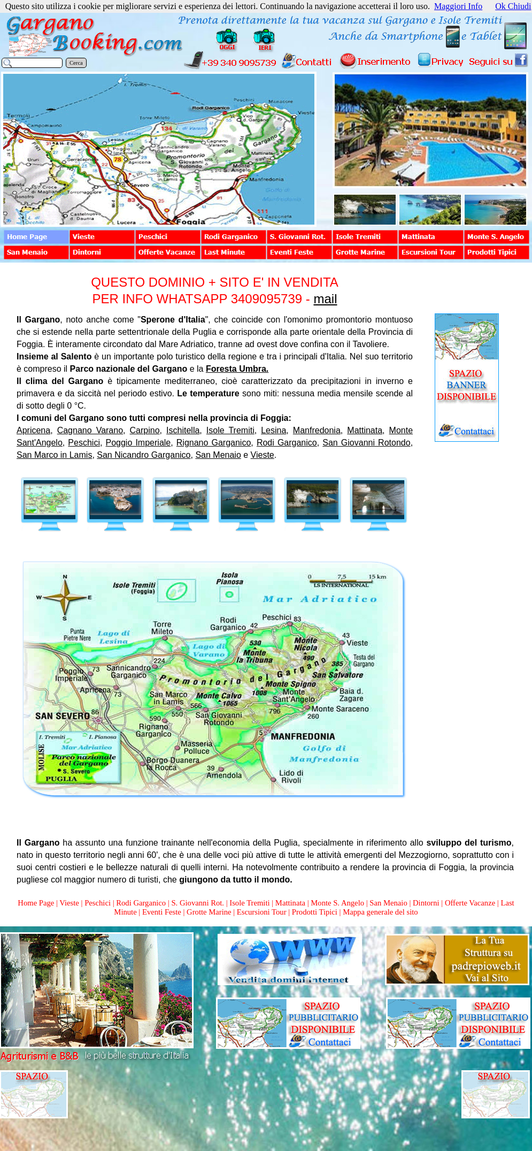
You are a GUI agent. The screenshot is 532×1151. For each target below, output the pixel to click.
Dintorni (426, 903)
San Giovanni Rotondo (366, 442)
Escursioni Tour (262, 912)
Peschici (84, 442)
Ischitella (182, 430)
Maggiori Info (458, 6)
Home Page (36, 903)
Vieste (262, 454)
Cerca (76, 63)
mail (325, 298)
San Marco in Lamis (54, 454)
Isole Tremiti (230, 430)
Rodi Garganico (287, 442)
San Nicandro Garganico (143, 454)
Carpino (145, 430)
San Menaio (218, 454)
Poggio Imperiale (138, 442)
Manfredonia (317, 430)
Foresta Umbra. (237, 368)
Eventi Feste (162, 912)
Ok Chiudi (513, 6)
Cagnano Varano (90, 430)
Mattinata (364, 430)
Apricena (33, 430)
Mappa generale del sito (380, 912)
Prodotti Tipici (314, 912)
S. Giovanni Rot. (197, 903)
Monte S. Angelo (337, 903)
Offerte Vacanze (470, 903)
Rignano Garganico (213, 442)
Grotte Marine (209, 912)
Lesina (273, 430)
